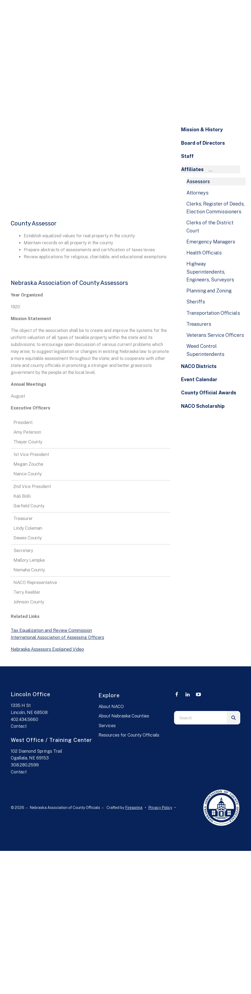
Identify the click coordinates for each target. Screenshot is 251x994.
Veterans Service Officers (215, 335)
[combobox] (200, 717)
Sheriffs (195, 302)
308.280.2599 (25, 764)
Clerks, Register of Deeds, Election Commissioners (215, 207)
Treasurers (198, 324)
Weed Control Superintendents (205, 350)
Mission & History (202, 129)
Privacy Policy (160, 807)
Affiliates (199, 170)
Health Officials (204, 253)
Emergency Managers (210, 242)
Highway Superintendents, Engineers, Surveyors (210, 271)
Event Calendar (199, 379)
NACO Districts (199, 366)
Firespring (134, 807)
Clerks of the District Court (210, 226)
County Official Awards (208, 392)
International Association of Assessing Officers (57, 637)
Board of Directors (203, 143)
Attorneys (197, 193)
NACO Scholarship (203, 406)
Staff (187, 156)
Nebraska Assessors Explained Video (47, 649)
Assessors (198, 181)
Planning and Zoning (209, 290)
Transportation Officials (213, 313)
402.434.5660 (24, 719)
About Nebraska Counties (123, 716)
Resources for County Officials (128, 735)
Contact (19, 726)
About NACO (111, 706)
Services (107, 725)
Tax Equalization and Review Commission (51, 630)
